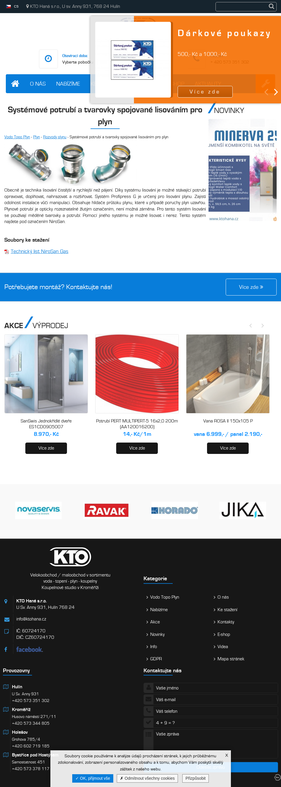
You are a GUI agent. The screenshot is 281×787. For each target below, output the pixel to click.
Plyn (36, 137)
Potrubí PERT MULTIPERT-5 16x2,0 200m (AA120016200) (137, 423)
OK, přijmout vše (92, 778)
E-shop (224, 634)
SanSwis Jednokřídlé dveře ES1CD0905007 (46, 423)
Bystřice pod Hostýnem (35, 755)
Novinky (157, 634)
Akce (155, 622)
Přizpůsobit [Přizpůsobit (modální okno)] (195, 778)
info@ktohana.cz (31, 619)
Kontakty (226, 622)
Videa (223, 646)
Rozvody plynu (54, 137)
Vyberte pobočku (77, 62)
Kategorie (155, 578)
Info (153, 646)
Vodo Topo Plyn (17, 137)
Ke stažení (227, 609)
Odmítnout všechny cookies (147, 778)
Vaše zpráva (211, 743)
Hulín (17, 686)
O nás (38, 84)
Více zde (46, 448)
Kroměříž (21, 709)
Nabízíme (68, 84)
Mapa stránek (231, 659)
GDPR (156, 659)
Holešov (20, 732)
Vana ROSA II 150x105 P (228, 421)
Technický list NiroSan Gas (39, 251)
